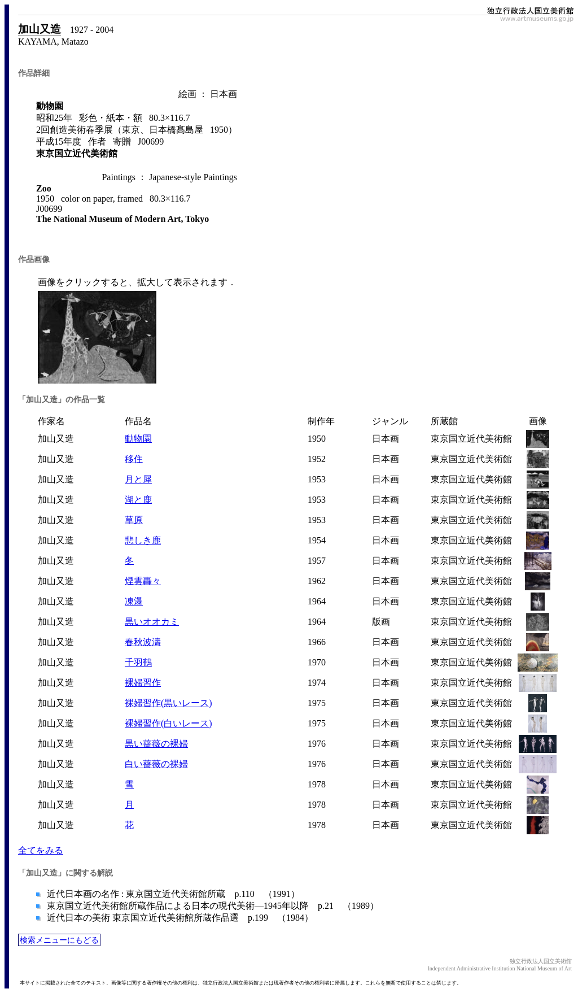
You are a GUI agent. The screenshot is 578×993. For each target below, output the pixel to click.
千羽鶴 (138, 662)
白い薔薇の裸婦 (156, 764)
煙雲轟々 (143, 581)
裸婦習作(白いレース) (168, 723)
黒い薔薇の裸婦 (156, 743)
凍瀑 (134, 601)
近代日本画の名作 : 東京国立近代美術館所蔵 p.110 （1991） (172, 894)
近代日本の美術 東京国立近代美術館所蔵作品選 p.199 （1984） (179, 917)
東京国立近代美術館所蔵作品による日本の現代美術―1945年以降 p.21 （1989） (212, 906)
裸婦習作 (143, 682)
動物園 (138, 438)
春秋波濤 (143, 642)
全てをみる (40, 850)
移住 (134, 459)
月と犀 (138, 479)
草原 (134, 520)
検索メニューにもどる (59, 939)
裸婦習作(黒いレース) (168, 703)
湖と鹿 (138, 499)
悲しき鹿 (143, 540)
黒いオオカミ (152, 621)
